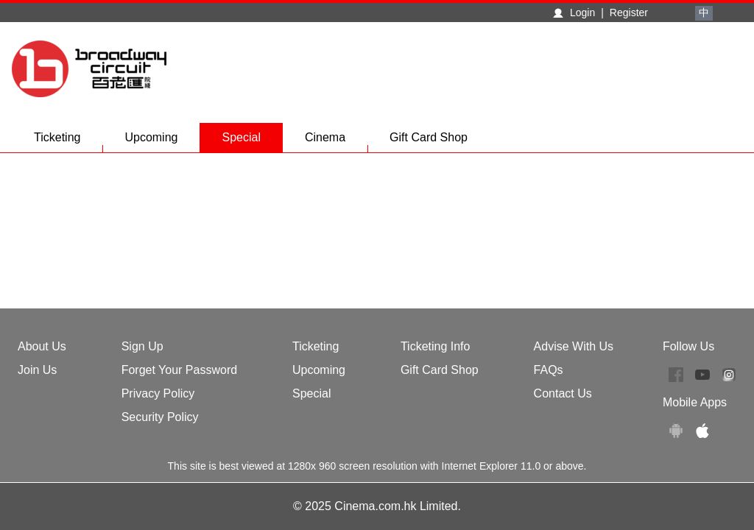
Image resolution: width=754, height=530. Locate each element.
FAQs (548, 370)
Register (629, 12)
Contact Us (563, 393)
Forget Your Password (179, 370)
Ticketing (68, 141)
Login (582, 12)
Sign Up (142, 346)
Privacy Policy (158, 393)
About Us (42, 346)
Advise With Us (573, 346)
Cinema (336, 141)
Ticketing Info (436, 346)
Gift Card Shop (429, 137)
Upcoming (162, 141)
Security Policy (160, 417)
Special (241, 137)
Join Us (37, 370)
